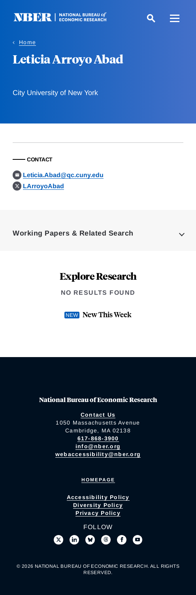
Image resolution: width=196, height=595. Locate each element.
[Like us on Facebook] (121, 539)
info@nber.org (98, 446)
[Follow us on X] (58, 539)
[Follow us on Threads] (106, 539)
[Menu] (174, 18)
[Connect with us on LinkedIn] (74, 539)
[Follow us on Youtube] (137, 539)
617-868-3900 (98, 438)
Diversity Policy (98, 505)
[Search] (151, 18)
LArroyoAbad (43, 186)
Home (27, 42)
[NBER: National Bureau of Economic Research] (66, 19)
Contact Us (98, 415)
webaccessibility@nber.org (98, 454)
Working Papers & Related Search (73, 233)
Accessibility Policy (98, 497)
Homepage (98, 480)
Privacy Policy (98, 513)
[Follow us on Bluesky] (90, 539)
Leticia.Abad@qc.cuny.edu (63, 175)
